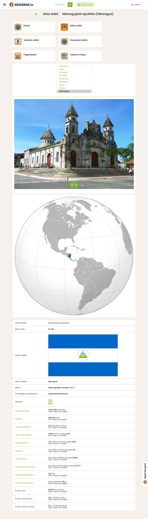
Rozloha (18, 404)
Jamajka (74, 58)
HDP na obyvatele (23, 420)
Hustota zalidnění (23, 412)
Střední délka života (24, 460)
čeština (136, 4)
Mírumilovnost (21, 428)
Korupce (19, 436)
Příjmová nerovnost (24, 468)
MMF (50, 389)
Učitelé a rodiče (85, 4)
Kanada (74, 61)
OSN (50, 385)
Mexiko (74, 73)
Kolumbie (74, 64)
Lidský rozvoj (20, 444)
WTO (50, 387)
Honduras (74, 52)
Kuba (74, 70)
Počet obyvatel (22, 396)
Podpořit (90, 514)
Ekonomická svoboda (25, 452)
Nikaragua (74, 77)
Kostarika (74, 67)
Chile (74, 55)
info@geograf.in (79, 514)
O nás (97, 514)
